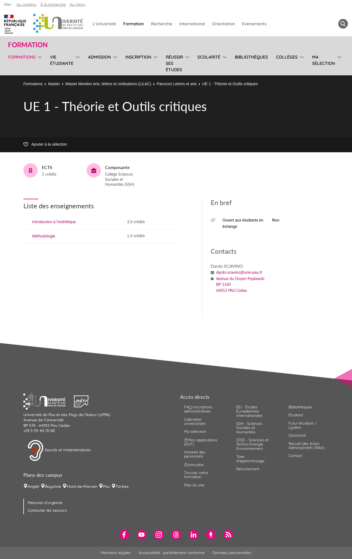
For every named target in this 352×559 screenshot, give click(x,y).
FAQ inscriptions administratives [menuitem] (198, 409)
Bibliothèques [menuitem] (251, 57)
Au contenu (26, 4)
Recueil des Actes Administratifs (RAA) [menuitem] (306, 445)
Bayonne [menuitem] (53, 486)
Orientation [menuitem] (223, 23)
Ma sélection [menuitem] (323, 60)
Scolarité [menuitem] (208, 57)
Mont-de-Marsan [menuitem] (82, 486)
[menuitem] (124, 534)
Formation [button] (28, 45)
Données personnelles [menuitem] (231, 552)
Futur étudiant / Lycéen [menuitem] (302, 425)
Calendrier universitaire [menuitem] (194, 421)
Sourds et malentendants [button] (59, 450)
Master (54, 84)
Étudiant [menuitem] (295, 415)
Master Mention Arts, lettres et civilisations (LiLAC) (108, 84)
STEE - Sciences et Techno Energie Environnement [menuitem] (252, 444)
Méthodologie (43, 236)
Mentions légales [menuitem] (116, 552)
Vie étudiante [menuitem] (61, 60)
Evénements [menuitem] (254, 23)
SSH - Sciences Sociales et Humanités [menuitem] (249, 428)
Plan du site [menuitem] (194, 485)
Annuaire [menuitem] (194, 464)
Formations (33, 84)
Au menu (78, 4)
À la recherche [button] (53, 4)
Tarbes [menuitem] (122, 486)
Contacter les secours (47, 510)
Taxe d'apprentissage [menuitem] (250, 458)
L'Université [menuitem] (104, 23)
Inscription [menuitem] (138, 57)
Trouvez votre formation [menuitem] (196, 474)
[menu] (39, 62)
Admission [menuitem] (99, 57)
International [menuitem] (192, 23)
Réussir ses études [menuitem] (174, 63)
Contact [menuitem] (295, 455)
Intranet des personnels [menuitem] (194, 454)
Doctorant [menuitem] (297, 435)
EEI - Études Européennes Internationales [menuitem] (249, 411)
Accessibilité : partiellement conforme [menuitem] (172, 552)
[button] (48, 401)
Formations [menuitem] (21, 57)
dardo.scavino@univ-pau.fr (239, 272)
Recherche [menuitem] (161, 23)
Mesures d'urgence (45, 502)
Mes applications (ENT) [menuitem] (200, 441)
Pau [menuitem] (106, 486)
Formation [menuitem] (133, 23)
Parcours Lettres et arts (177, 84)
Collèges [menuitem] (287, 57)
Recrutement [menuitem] (247, 468)
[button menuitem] (343, 24)
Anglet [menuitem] (33, 486)
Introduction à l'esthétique (54, 222)
